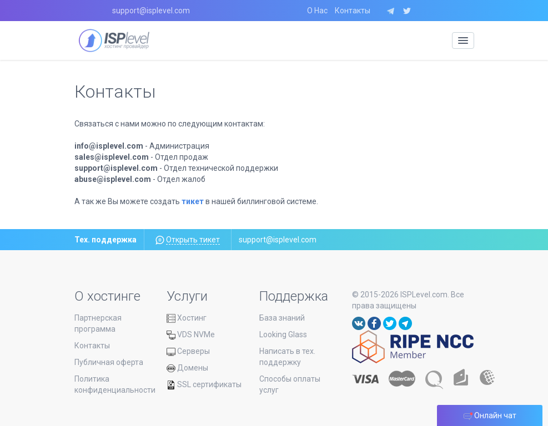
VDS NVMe (191, 334)
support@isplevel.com (151, 10)
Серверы (188, 351)
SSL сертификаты (204, 384)
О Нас (317, 10)
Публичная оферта (108, 362)
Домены (187, 367)
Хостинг (187, 317)
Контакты (352, 10)
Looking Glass (283, 334)
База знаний (282, 317)
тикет (193, 201)
